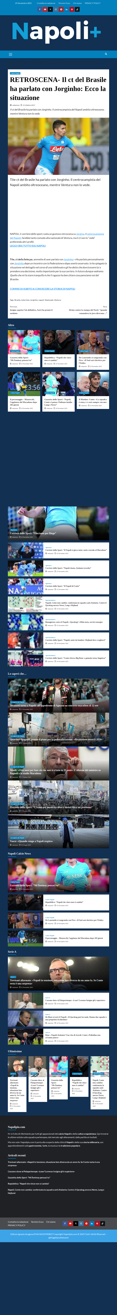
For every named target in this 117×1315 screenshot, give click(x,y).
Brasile (17, 300)
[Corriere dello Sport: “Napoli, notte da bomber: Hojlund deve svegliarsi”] (25, 640)
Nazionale (49, 300)
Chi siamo (77, 3)
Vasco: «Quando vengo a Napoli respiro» (31, 841)
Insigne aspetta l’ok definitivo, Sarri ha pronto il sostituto (34, 309)
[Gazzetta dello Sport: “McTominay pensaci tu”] (24, 342)
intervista (25, 300)
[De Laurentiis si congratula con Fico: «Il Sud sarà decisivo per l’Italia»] (93, 342)
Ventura (57, 300)
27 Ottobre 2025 (26, 743)
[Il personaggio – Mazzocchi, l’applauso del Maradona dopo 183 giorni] (24, 384)
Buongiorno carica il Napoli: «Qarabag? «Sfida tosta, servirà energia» (74, 622)
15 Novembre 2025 (27, 709)
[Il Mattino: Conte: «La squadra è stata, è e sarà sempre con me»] (93, 384)
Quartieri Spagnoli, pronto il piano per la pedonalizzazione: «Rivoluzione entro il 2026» (56, 739)
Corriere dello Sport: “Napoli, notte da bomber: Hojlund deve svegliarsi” (75, 640)
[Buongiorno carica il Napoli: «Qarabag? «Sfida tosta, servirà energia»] (25, 622)
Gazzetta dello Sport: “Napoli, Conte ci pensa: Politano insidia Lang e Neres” (58, 402)
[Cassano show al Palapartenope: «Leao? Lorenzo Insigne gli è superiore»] (25, 1001)
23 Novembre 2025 (96, 405)
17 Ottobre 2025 (26, 777)
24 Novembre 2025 (96, 366)
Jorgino (80, 233)
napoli (41, 300)
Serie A (13, 977)
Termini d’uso (64, 3)
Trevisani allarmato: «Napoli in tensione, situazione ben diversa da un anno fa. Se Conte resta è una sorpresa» (17, 1090)
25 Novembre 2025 (27, 364)
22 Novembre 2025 (62, 589)
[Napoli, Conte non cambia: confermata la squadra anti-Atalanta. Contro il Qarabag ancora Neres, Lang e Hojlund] (25, 604)
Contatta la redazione (46, 3)
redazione (16, 105)
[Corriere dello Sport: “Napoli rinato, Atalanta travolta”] (25, 568)
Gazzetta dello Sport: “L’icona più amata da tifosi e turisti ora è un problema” (51, 807)
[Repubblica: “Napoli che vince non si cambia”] (58, 342)
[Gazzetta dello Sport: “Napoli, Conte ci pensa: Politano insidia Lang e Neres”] (58, 384)
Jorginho (68, 259)
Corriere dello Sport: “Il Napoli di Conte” (62, 586)
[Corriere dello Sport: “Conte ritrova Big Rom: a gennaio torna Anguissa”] (25, 658)
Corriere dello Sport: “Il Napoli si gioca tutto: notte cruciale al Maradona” (76, 550)
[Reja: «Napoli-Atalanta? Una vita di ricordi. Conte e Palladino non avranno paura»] (25, 1037)
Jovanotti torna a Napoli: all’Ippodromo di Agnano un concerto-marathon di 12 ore (54, 705)
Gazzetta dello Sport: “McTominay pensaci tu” (35, 885)
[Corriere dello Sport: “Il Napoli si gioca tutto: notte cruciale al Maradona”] (25, 550)
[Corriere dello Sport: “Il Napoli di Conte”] (25, 586)
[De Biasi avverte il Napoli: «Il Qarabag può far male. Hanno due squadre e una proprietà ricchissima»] (25, 1019)
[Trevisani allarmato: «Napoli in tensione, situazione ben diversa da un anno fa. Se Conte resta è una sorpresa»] (17, 1066)
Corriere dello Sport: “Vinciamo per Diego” (33, 533)
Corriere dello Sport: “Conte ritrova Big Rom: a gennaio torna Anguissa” (75, 658)
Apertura (14, 530)
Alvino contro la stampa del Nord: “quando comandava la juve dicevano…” (83, 309)
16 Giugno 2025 (26, 845)
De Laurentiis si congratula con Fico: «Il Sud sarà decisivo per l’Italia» (93, 360)
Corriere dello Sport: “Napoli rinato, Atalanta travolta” (68, 568)
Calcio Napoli (15, 73)
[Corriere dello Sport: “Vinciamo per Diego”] (58, 523)
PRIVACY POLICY (92, 3)
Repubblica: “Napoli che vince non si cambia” (64, 902)
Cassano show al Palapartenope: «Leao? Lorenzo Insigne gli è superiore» (75, 1000)
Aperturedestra (50, 600)
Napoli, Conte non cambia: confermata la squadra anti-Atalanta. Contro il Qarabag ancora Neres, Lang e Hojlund (56, 1191)
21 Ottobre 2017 (29, 105)
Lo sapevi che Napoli (17, 702)
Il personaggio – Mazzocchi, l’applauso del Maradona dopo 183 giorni (23, 402)
